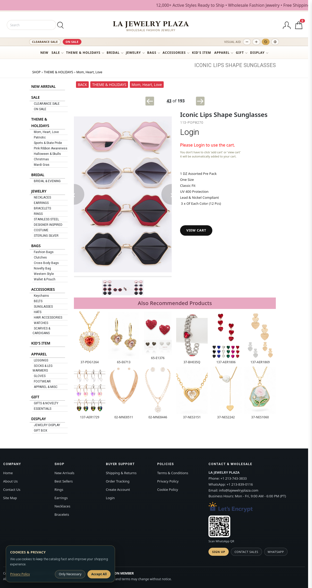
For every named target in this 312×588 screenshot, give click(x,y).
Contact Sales (246, 552)
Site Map (10, 497)
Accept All (99, 574)
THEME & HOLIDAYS (83, 52)
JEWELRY (133, 52)
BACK (82, 84)
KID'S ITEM (201, 52)
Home (8, 473)
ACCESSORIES (174, 52)
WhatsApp (276, 552)
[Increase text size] (256, 42)
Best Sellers (63, 481)
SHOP (36, 72)
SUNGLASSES (260, 65)
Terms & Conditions (172, 473)
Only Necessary (70, 574)
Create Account (118, 489)
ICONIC (203, 65)
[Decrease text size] (247, 42)
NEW (44, 52)
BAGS (151, 52)
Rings (58, 489)
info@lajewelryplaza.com (238, 490)
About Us (10, 481)
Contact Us (11, 489)
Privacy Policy (168, 481)
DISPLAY (257, 52)
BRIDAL (113, 52)
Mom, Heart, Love (89, 72)
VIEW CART (196, 230)
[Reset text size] (266, 42)
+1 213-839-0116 (240, 484)
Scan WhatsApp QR (221, 541)
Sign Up (218, 552)
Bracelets (61, 514)
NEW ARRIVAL (43, 86)
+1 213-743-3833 (233, 478)
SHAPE (233, 65)
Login (189, 132)
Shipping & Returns (121, 473)
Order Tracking (118, 481)
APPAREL (222, 52)
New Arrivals (64, 473)
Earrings (61, 497)
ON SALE (72, 42)
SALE (56, 52)
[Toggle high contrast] (275, 42)
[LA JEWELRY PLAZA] (151, 26)
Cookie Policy (167, 489)
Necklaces (62, 506)
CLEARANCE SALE (45, 42)
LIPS (218, 65)
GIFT (240, 52)
